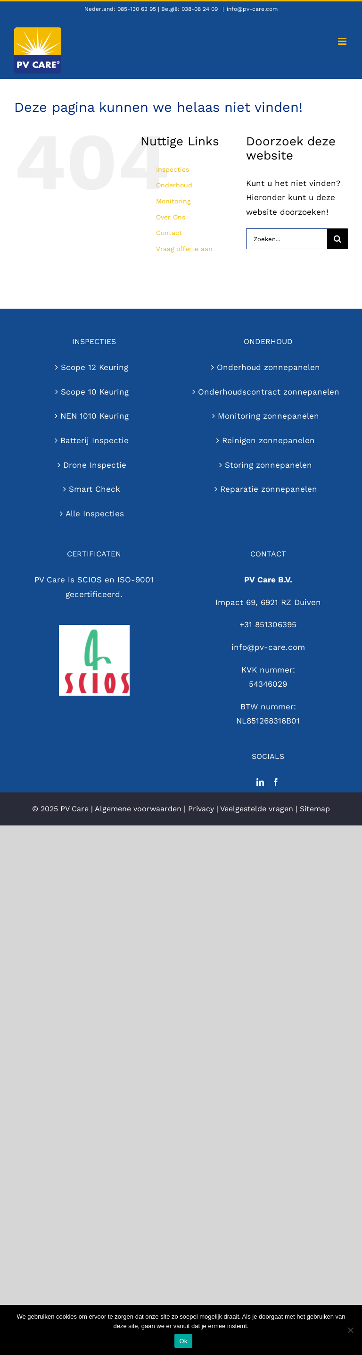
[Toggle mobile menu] (343, 41)
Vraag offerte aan (184, 248)
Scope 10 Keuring (95, 391)
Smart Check (94, 489)
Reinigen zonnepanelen (268, 440)
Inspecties (172, 169)
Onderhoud (174, 185)
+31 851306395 (267, 624)
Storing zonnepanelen (268, 465)
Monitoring (173, 201)
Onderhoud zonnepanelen (268, 367)
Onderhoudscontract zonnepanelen (268, 391)
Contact (169, 232)
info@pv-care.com (252, 9)
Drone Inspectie (94, 465)
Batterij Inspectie (94, 440)
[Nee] (350, 1330)
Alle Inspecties (95, 513)
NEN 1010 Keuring (94, 416)
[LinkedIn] (260, 782)
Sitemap (315, 808)
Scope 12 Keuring (94, 367)
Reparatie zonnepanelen (268, 489)
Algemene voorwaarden (138, 808)
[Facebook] (276, 782)
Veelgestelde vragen (256, 808)
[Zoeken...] (286, 238)
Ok (183, 1341)
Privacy (201, 808)
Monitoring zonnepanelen (268, 416)
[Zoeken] (337, 238)
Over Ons (170, 217)
